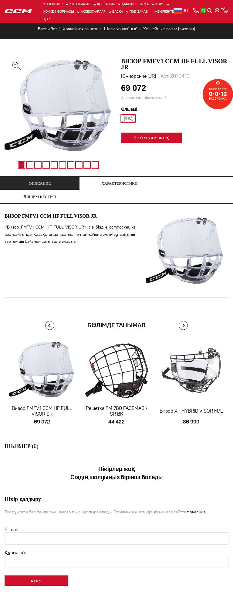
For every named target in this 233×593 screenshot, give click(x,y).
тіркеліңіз (196, 499)
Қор (46, 19)
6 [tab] (62, 165)
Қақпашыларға (135, 4)
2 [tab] (29, 165)
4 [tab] (46, 165)
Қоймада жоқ (151, 138)
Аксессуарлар (93, 11)
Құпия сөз (16, 540)
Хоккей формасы (58, 11)
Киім (159, 4)
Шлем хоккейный (120, 28)
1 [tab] (21, 165)
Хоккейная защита (80, 28)
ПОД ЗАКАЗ (139, 11)
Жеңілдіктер (165, 11)
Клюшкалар (79, 4)
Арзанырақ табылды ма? (143, 98)
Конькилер (53, 4)
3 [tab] (38, 165)
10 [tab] (95, 165)
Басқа (117, 11)
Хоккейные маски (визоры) (169, 28)
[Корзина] (224, 10)
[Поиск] (210, 10)
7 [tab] (70, 165)
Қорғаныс (106, 4)
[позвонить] (195, 10)
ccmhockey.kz (122, 214)
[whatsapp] (203, 10)
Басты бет (47, 28)
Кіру (36, 568)
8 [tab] (79, 165)
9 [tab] (87, 165)
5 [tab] (54, 165)
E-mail (11, 517)
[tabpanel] (58, 107)
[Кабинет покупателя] (217, 10)
